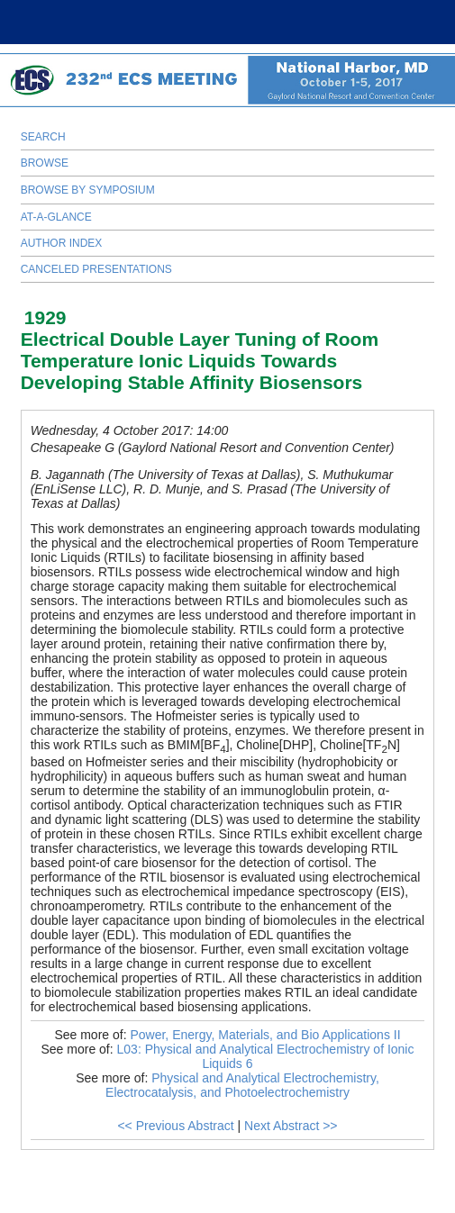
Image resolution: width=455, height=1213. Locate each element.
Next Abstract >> (291, 1125)
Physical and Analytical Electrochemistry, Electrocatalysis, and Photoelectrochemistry (242, 1085)
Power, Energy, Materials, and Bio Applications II (265, 1034)
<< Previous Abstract (175, 1125)
